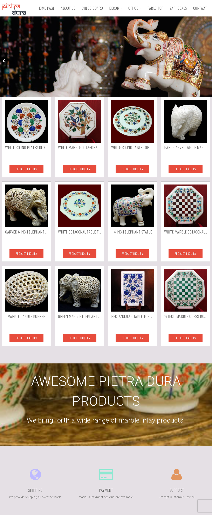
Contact (200, 8)
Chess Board (92, 8)
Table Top (155, 8)
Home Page (46, 8)
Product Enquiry (26, 169)
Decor (114, 8)
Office (133, 8)
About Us (68, 8)
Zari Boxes (178, 8)
